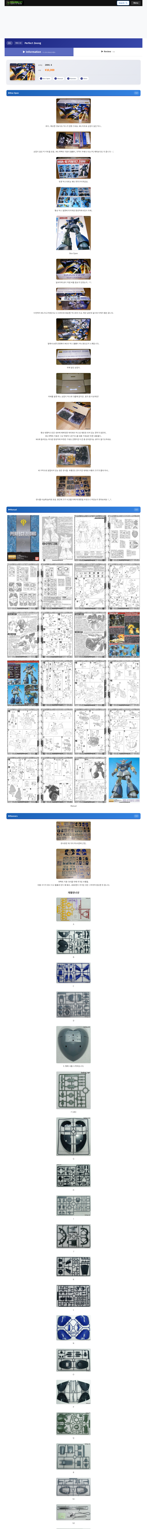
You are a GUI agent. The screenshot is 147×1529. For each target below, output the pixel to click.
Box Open (45, 78)
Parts (84, 78)
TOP (136, 93)
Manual (58, 78)
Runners (71, 78)
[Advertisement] (73, 22)
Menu (135, 3)
